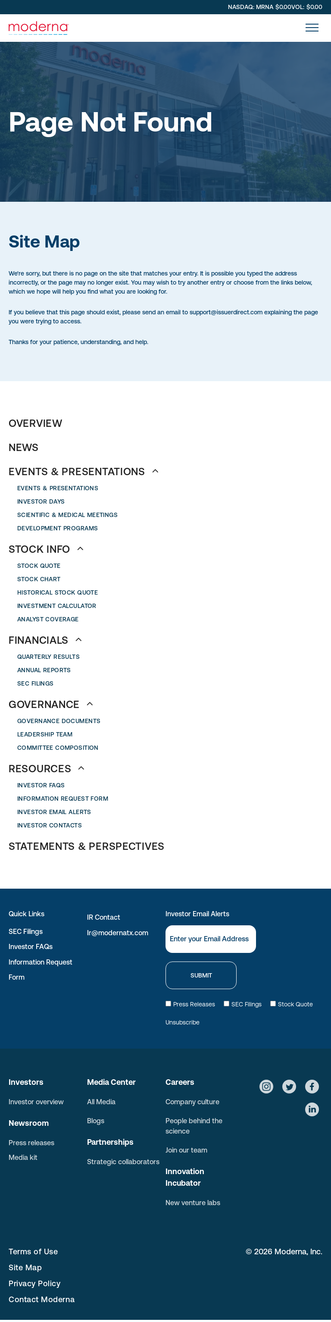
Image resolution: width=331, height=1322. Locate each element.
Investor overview (36, 1102)
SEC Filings (26, 931)
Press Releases (190, 1004)
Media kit (23, 1157)
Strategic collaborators (123, 1161)
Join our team (186, 1150)
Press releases (31, 1143)
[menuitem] (165, 423)
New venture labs (193, 1202)
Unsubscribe (183, 1022)
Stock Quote (291, 1004)
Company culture (192, 1102)
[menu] (312, 27)
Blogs (95, 1121)
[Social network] (266, 1087)
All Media (101, 1102)
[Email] (211, 939)
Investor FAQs (31, 946)
